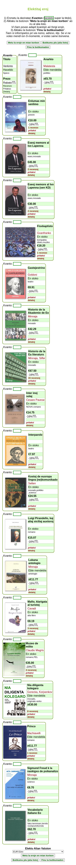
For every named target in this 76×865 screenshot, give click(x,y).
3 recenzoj (33, 628)
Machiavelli (34, 733)
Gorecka (32, 692)
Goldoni (32, 274)
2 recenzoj (33, 169)
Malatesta (49, 66)
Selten (32, 483)
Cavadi (32, 608)
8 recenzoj (32, 711)
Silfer (41, 358)
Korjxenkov (45, 692)
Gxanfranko (44, 233)
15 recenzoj (34, 378)
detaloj (46, 91)
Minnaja (32, 316)
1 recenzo (33, 127)
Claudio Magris (35, 650)
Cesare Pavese (35, 399)
